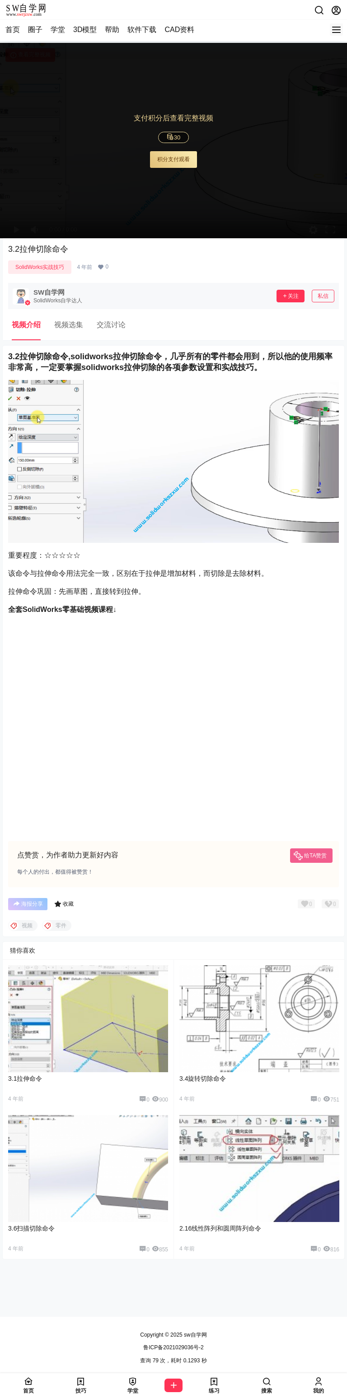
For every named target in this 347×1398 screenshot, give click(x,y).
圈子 (35, 29)
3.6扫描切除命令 (31, 1228)
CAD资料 (179, 29)
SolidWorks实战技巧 (39, 267)
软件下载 (141, 29)
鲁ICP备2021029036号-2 (173, 1347)
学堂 (58, 29)
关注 (290, 296)
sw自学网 (195, 1335)
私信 (323, 296)
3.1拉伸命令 (25, 1078)
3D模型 (85, 29)
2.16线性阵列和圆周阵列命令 (220, 1228)
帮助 (112, 29)
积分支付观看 (173, 159)
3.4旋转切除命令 (202, 1078)
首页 (12, 29)
